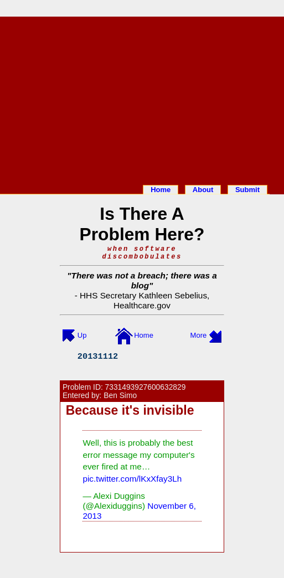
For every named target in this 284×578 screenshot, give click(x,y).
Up (82, 335)
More (198, 335)
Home (161, 189)
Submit (247, 189)
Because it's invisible (130, 410)
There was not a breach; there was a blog (144, 280)
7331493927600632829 (145, 387)
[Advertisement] (142, 98)
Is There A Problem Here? (142, 224)
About (203, 189)
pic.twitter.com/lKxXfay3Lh (132, 478)
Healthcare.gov (142, 305)
